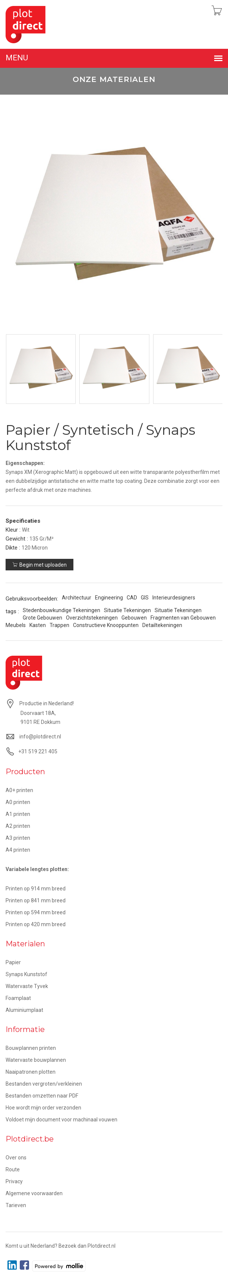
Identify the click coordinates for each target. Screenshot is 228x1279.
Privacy (14, 1181)
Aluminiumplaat (24, 1010)
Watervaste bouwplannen (36, 1060)
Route (13, 1169)
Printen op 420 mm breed (36, 924)
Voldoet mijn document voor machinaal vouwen (61, 1120)
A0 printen (18, 802)
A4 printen (18, 850)
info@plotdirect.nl (40, 737)
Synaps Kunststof (26, 974)
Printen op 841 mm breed (36, 900)
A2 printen (18, 826)
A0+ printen (19, 790)
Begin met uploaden (39, 565)
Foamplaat (18, 998)
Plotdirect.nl (101, 1246)
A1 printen (18, 814)
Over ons (16, 1158)
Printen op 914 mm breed (36, 889)
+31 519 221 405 (37, 751)
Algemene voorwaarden (34, 1193)
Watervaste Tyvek (27, 986)
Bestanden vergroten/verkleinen (44, 1084)
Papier (13, 962)
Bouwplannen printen (31, 1048)
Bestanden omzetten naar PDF (42, 1096)
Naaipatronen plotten (31, 1072)
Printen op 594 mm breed (36, 912)
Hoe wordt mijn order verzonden (43, 1108)
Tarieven (16, 1205)
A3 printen (18, 838)
